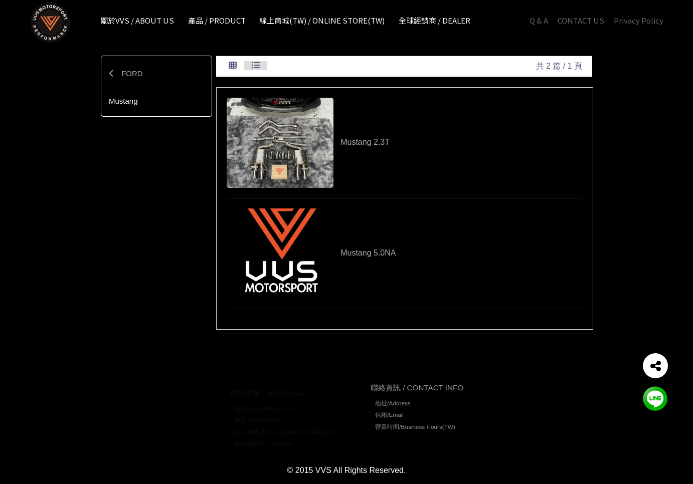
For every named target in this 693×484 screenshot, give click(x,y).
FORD (126, 73)
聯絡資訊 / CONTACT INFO (417, 391)
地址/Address (392, 406)
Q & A (539, 20)
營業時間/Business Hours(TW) (415, 430)
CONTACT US (581, 20)
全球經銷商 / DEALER (263, 437)
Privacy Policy (638, 20)
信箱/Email (389, 418)
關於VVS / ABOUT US (263, 401)
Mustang (123, 101)
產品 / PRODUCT (257, 413)
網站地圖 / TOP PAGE (267, 386)
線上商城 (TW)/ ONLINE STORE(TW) (283, 425)
